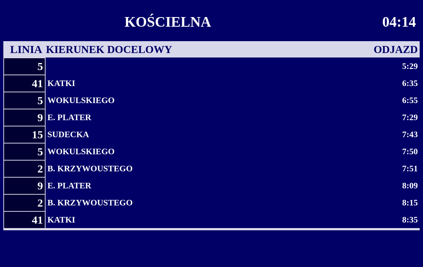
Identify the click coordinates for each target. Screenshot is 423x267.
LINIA (26, 49)
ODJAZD (396, 49)
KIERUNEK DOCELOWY (109, 49)
